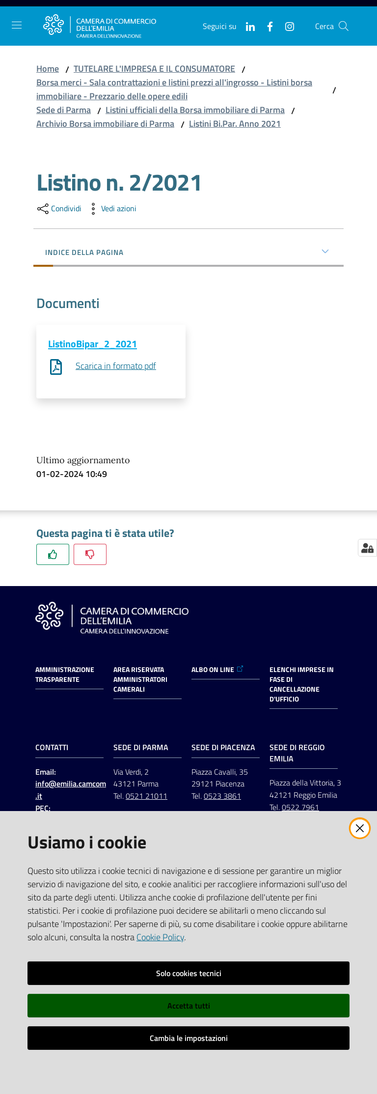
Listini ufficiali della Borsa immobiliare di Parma (195, 109)
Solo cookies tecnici (188, 973)
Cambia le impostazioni (189, 1038)
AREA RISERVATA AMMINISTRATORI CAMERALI (140, 680)
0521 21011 (146, 796)
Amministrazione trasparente (64, 675)
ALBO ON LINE (217, 670)
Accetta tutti (188, 1005)
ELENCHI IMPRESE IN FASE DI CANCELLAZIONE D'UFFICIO (301, 684)
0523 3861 (222, 796)
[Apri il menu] (17, 25)
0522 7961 (300, 807)
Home (47, 68)
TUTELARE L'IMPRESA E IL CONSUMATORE (154, 68)
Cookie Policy (160, 937)
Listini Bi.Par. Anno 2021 (235, 123)
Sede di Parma (63, 109)
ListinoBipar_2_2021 (92, 343)
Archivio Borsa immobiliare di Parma (105, 123)
